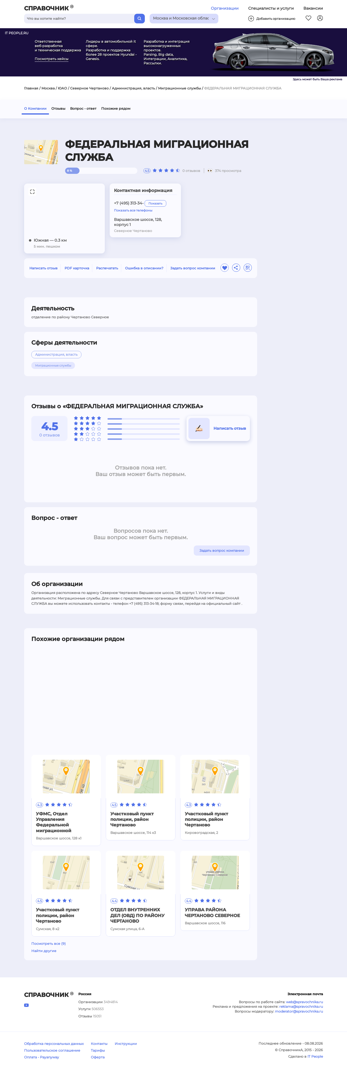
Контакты (99, 1044)
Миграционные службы (179, 88)
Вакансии (313, 8)
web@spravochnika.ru (304, 1002)
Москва (48, 88)
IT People (315, 1056)
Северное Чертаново (89, 88)
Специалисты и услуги (271, 8)
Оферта (98, 1057)
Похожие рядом (115, 108)
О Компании (35, 108)
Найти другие (43, 951)
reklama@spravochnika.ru (301, 1006)
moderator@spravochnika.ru (299, 1011)
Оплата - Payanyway (41, 1057)
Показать (155, 203)
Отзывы (58, 108)
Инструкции (126, 1044)
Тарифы (98, 1050)
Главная (31, 88)
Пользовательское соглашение (52, 1050)
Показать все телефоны (133, 210)
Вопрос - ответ (83, 108)
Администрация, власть (133, 88)
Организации (225, 8)
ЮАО (62, 88)
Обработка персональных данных (54, 1044)
